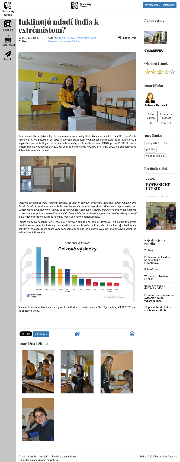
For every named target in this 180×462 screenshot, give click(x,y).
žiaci (166, 143)
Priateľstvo (151, 269)
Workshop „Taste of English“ (156, 278)
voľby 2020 (152, 143)
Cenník (32, 456)
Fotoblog (8, 25)
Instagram (41, 334)
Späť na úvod (127, 37)
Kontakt (8, 56)
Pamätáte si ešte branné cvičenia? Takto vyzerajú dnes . (159, 298)
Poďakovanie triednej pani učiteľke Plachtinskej (157, 260)
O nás (21, 456)
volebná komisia (155, 155)
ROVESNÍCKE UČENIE (158, 186)
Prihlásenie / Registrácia (159, 5)
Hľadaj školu (8, 40)
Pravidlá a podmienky (64, 456)
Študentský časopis (8, 9)
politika (150, 149)
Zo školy (23, 41)
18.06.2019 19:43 (154, 196)
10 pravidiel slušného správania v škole (157, 309)
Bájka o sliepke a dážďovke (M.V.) (154, 287)
